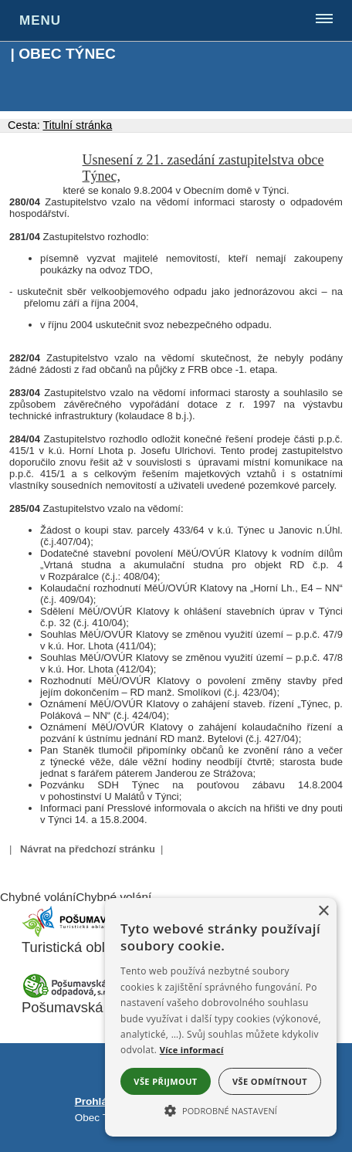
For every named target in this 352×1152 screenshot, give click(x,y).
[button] (220, 1109)
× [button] (323, 911)
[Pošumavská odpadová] (68, 994)
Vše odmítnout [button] (269, 1081)
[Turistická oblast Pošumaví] (68, 934)
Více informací (192, 1049)
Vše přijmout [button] (165, 1081)
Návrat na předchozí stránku (87, 849)
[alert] (221, 1017)
